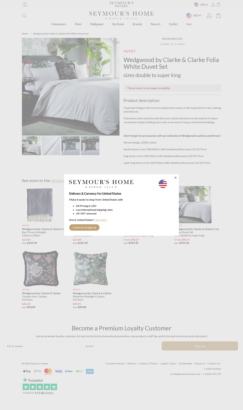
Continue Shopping (84, 227)
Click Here (100, 219)
